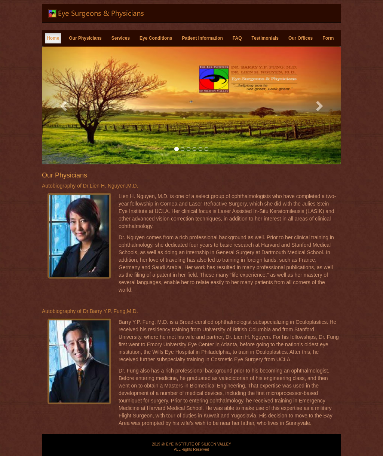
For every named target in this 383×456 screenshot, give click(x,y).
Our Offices (300, 38)
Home (53, 38)
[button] (64, 105)
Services (120, 38)
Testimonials (264, 38)
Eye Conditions (156, 38)
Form (328, 38)
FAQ (237, 38)
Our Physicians (85, 38)
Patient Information (202, 38)
